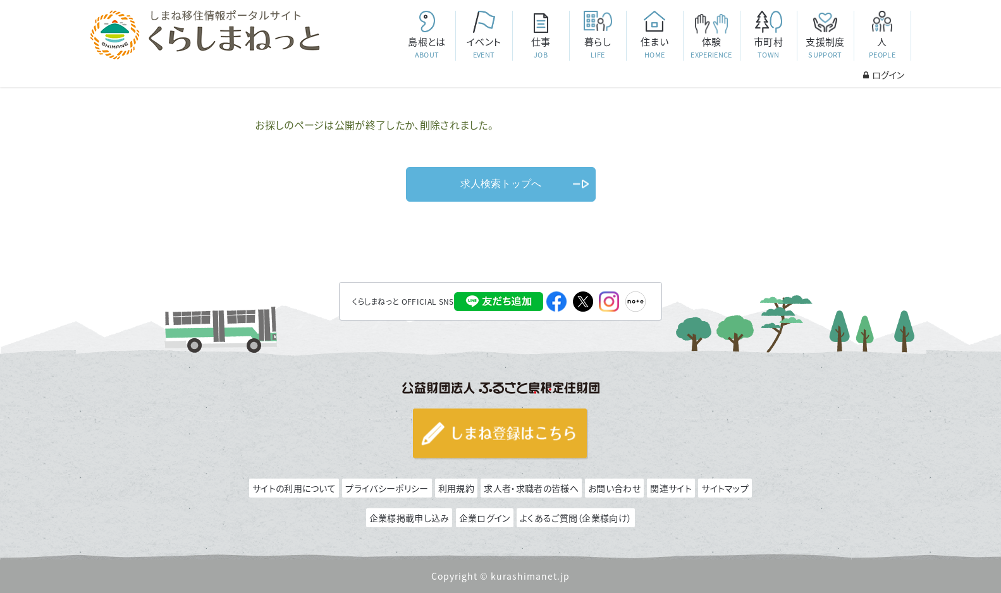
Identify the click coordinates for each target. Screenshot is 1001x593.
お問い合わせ (614, 488)
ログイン (883, 74)
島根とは (426, 48)
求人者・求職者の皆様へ (531, 488)
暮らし (597, 48)
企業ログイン (484, 517)
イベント (483, 48)
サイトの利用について (294, 488)
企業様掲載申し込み (409, 517)
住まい (654, 48)
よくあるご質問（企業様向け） (576, 517)
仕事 (540, 48)
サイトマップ (725, 488)
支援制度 (825, 48)
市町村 (768, 48)
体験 (711, 48)
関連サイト (671, 488)
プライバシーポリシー (386, 488)
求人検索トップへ (500, 183)
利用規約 (456, 488)
